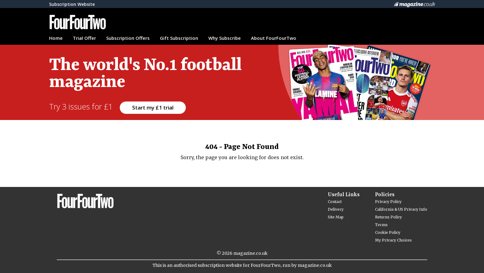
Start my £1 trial (152, 107)
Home (56, 38)
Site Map (336, 217)
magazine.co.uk (250, 253)
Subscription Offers (128, 38)
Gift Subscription (179, 38)
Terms (381, 224)
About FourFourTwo (273, 38)
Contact (335, 201)
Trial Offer (84, 38)
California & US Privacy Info (401, 209)
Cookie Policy (387, 232)
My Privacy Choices (393, 240)
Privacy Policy (388, 201)
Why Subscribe (224, 38)
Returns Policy (388, 217)
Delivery (336, 209)
